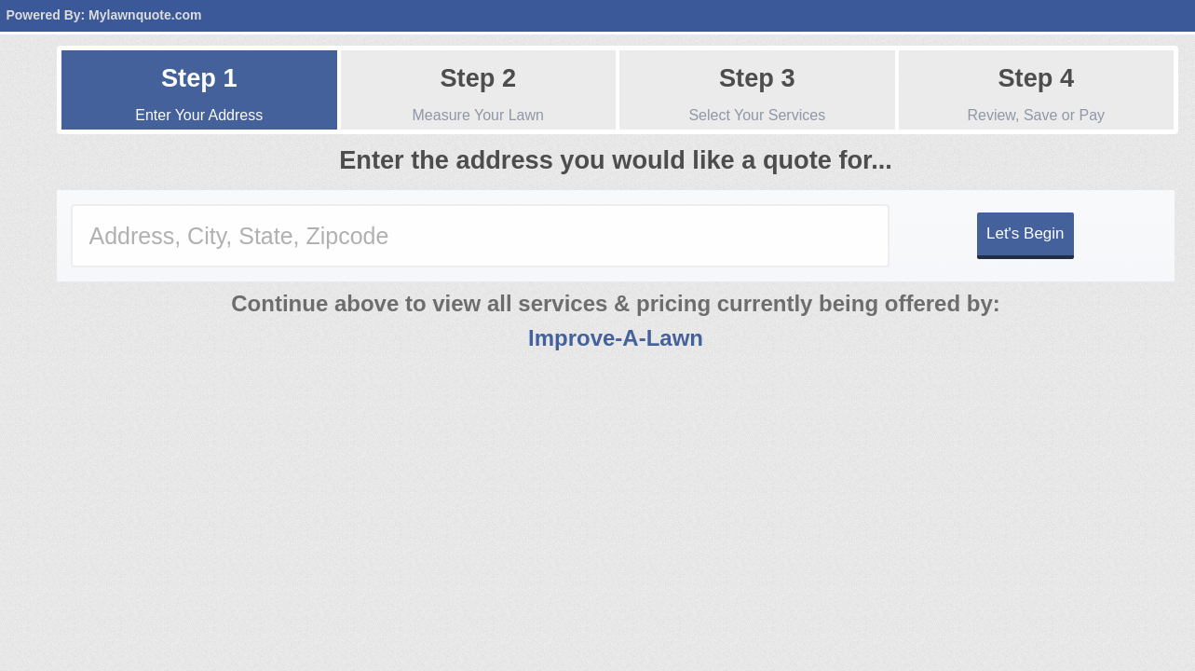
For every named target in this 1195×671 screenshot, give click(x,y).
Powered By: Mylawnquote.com (103, 14)
